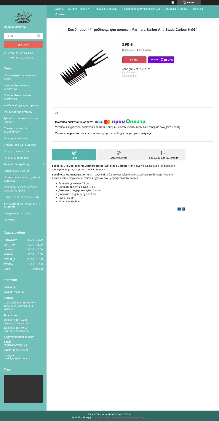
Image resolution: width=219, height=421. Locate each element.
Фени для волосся (15, 138)
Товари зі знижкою (106, 8)
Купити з (161, 59)
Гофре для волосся (16, 151)
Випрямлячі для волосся (20, 144)
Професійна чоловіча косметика (17, 97)
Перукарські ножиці (16, 170)
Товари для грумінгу (17, 164)
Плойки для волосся (17, 157)
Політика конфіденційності (133, 417)
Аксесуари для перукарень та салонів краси (21, 188)
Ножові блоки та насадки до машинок (22, 178)
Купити (134, 60)
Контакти (9, 219)
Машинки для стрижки (18, 111)
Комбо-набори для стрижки (21, 105)
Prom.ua (127, 414)
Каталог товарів (77, 8)
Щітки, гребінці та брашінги (21, 197)
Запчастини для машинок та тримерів (22, 205)
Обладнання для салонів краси (20, 77)
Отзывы (60, 14)
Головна (58, 8)
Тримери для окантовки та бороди (21, 120)
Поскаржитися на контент (104, 417)
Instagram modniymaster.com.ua (141, 8)
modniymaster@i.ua (15, 345)
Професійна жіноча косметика (16, 87)
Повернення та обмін (17, 213)
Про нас (198, 8)
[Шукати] (38, 36)
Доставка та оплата (176, 8)
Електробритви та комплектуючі (15, 130)
